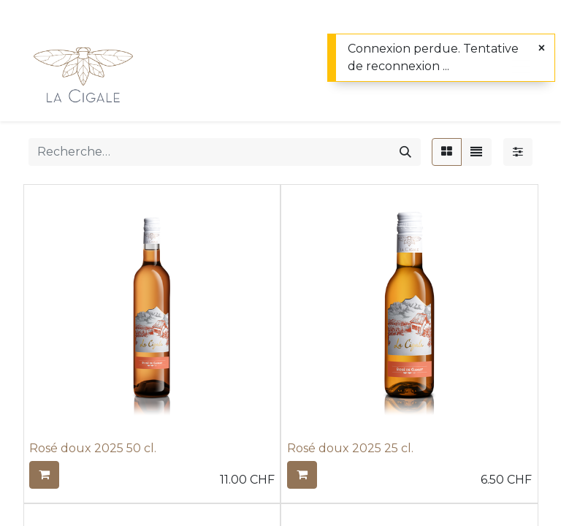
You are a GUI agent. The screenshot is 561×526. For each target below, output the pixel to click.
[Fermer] (541, 48)
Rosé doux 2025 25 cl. (350, 448)
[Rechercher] (405, 152)
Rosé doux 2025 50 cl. (92, 448)
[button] (44, 475)
